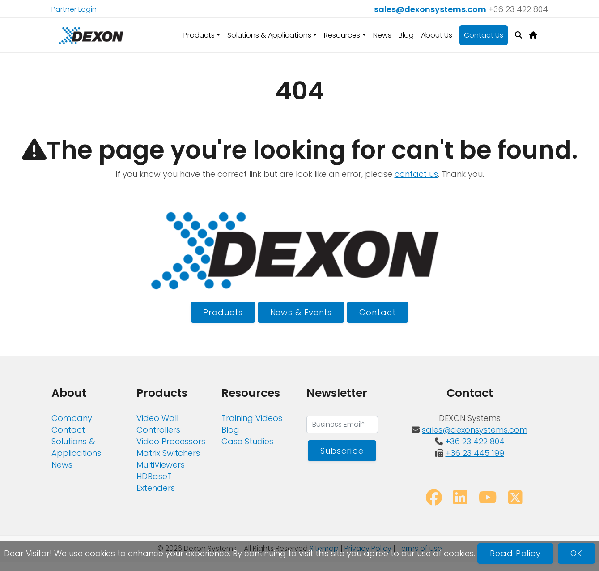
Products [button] (199, 35)
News (382, 35)
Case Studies (247, 441)
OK (576, 553)
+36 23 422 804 (518, 9)
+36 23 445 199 (475, 453)
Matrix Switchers (168, 453)
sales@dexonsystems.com (430, 9)
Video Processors (170, 441)
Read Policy (515, 553)
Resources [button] (342, 35)
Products (222, 312)
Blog (406, 35)
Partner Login (74, 9)
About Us (436, 35)
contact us (416, 174)
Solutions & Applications (76, 447)
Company (71, 418)
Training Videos (251, 418)
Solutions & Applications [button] (269, 35)
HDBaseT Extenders (155, 482)
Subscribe (341, 450)
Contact (377, 312)
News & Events (301, 312)
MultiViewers (160, 464)
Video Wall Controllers (158, 423)
